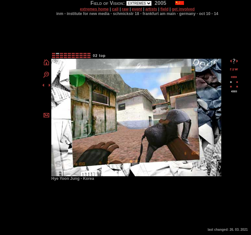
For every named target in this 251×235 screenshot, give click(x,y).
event (137, 9)
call (115, 9)
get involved (183, 9)
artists (151, 9)
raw (125, 9)
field (164, 9)
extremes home (94, 9)
